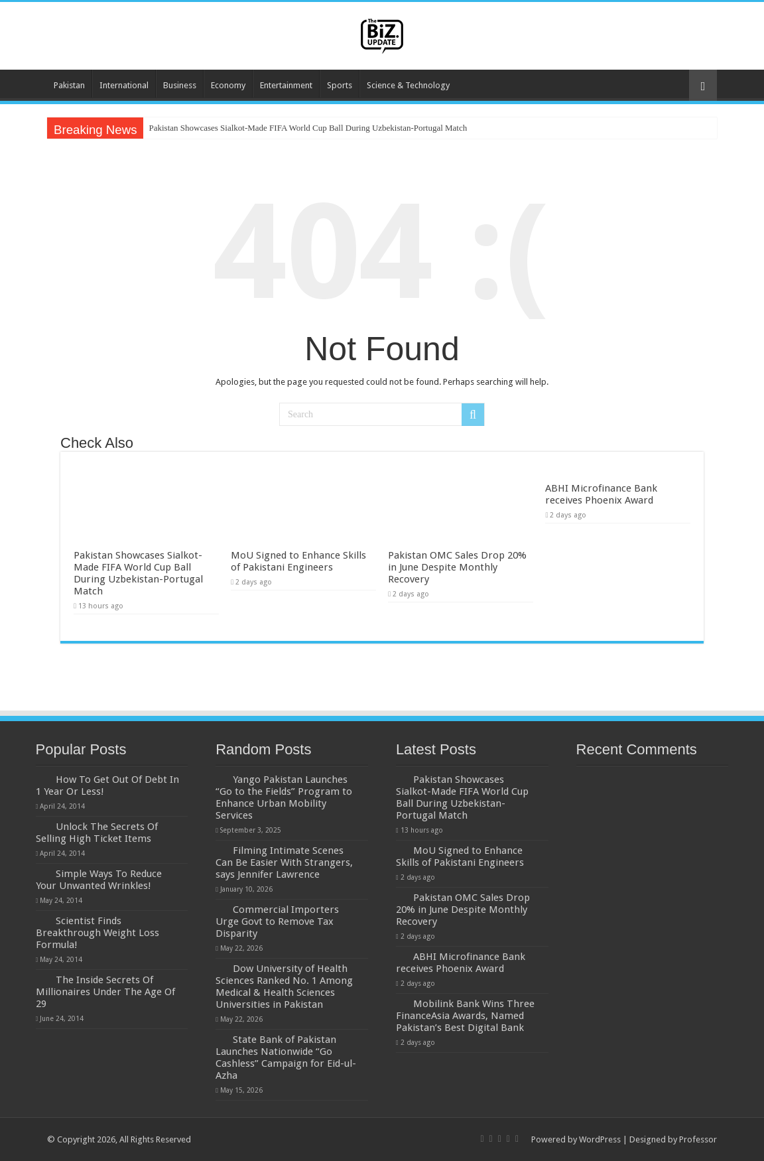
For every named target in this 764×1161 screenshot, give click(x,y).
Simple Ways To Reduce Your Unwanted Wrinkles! (99, 880)
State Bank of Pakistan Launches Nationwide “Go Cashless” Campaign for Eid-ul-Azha (286, 1057)
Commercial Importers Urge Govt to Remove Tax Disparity (277, 921)
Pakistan (69, 85)
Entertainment (286, 85)
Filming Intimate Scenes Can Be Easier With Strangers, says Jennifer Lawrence (284, 862)
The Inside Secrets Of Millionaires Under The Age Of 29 (105, 992)
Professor (698, 1139)
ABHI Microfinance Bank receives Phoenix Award (601, 494)
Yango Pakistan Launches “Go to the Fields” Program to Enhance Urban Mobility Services (284, 797)
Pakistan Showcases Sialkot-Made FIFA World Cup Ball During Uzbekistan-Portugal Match (308, 128)
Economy (228, 85)
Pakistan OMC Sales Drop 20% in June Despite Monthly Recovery (457, 567)
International (124, 85)
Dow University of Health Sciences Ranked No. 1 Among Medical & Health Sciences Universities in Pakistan (284, 986)
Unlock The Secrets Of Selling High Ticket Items (97, 833)
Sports (339, 85)
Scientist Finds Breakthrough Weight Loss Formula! (97, 933)
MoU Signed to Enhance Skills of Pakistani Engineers (298, 561)
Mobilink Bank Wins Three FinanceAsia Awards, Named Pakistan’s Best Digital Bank (465, 1016)
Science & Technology (408, 85)
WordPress (600, 1139)
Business (179, 85)
